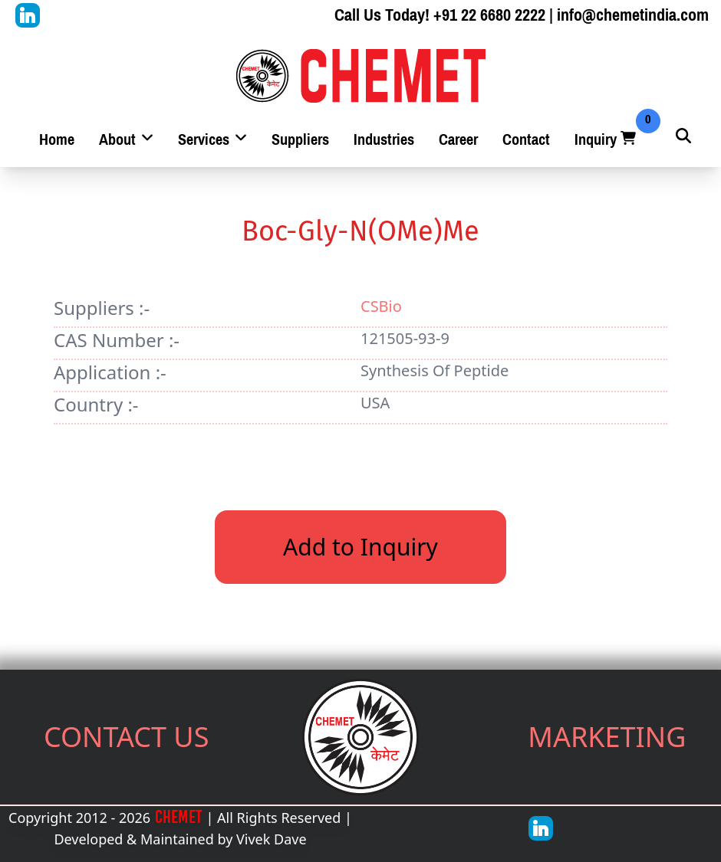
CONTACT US (126, 736)
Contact (526, 139)
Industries (384, 139)
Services (212, 139)
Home (56, 139)
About (126, 139)
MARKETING (607, 736)
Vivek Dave (271, 839)
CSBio (381, 306)
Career (458, 139)
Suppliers (300, 139)
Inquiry (606, 139)
